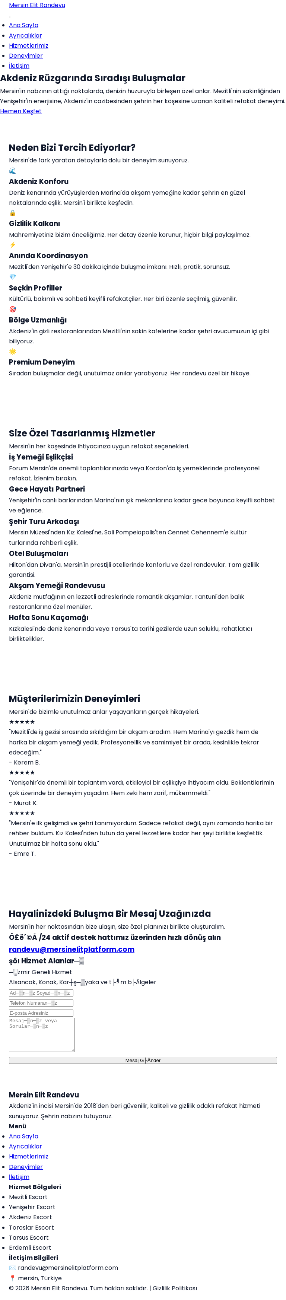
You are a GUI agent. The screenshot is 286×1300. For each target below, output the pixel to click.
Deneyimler (26, 55)
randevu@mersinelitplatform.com (71, 949)
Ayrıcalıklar (25, 35)
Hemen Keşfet (21, 111)
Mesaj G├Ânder (143, 1067)
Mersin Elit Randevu (37, 5)
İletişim (19, 65)
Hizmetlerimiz (28, 45)
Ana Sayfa (23, 25)
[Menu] (9, 17)
